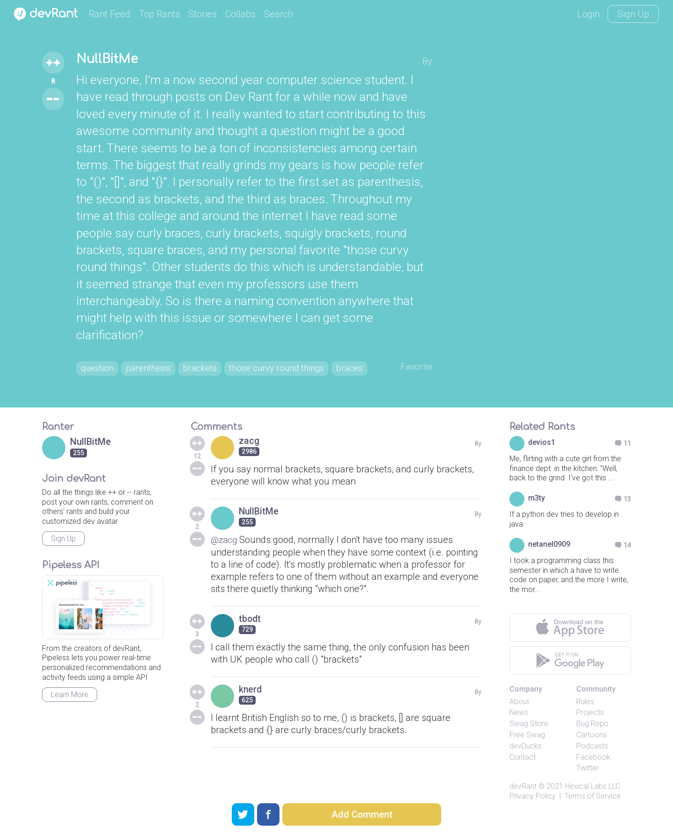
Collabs (240, 14)
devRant (523, 805)
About (519, 721)
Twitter (587, 787)
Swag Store (528, 743)
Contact (522, 776)
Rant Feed (109, 14)
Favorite (415, 368)
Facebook (593, 776)
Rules (585, 721)
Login (588, 14)
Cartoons (591, 754)
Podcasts (592, 765)
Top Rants (159, 14)
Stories (202, 14)
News (518, 732)
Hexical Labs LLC (592, 805)
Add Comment (362, 814)
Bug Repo (592, 743)
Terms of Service (593, 815)
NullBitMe (109, 59)
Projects (590, 732)
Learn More (69, 714)
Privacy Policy (532, 815)
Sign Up (633, 14)
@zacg (225, 559)
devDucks (525, 765)
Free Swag (527, 754)
